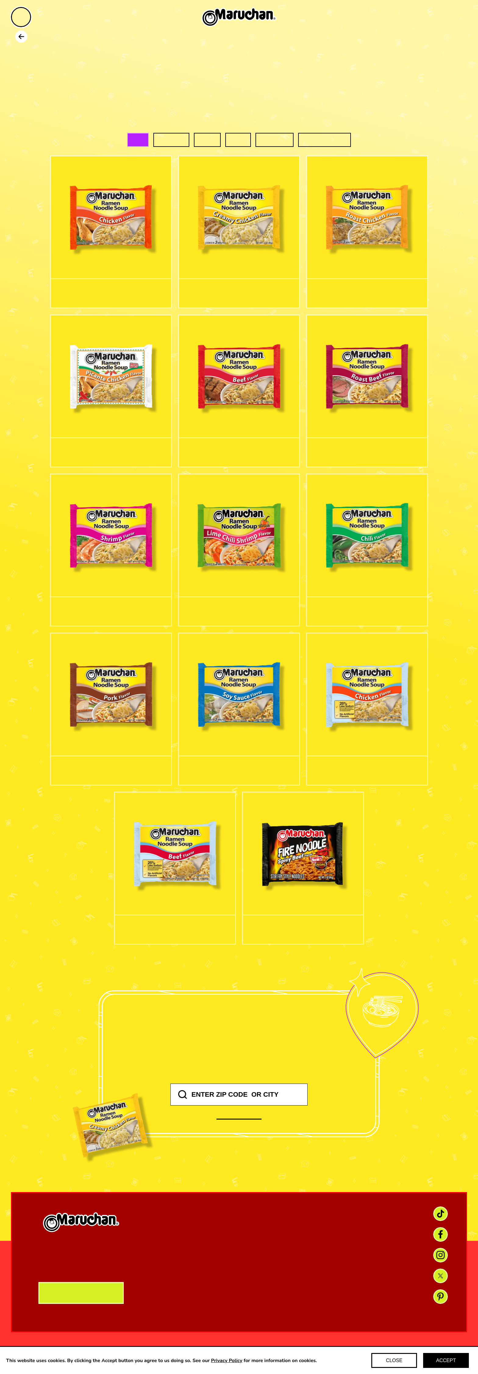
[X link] (440, 1276)
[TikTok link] (440, 1213)
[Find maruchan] (457, 17)
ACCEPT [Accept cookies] (446, 1360)
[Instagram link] (440, 1255)
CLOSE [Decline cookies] (394, 1360)
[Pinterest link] (440, 1296)
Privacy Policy (226, 1360)
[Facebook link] (440, 1234)
